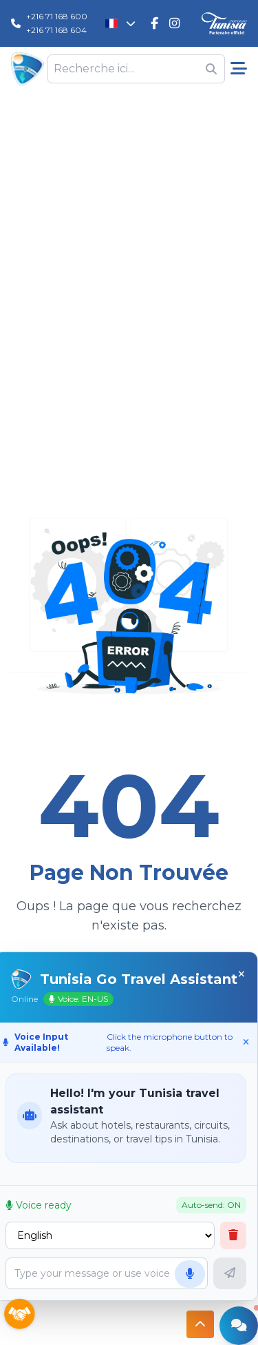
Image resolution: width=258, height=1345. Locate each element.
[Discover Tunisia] (224, 23)
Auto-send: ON (211, 1205)
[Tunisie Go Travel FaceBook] (154, 23)
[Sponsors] (19, 1314)
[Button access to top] (200, 1324)
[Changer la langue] (120, 23)
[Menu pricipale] (238, 69)
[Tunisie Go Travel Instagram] (174, 23)
